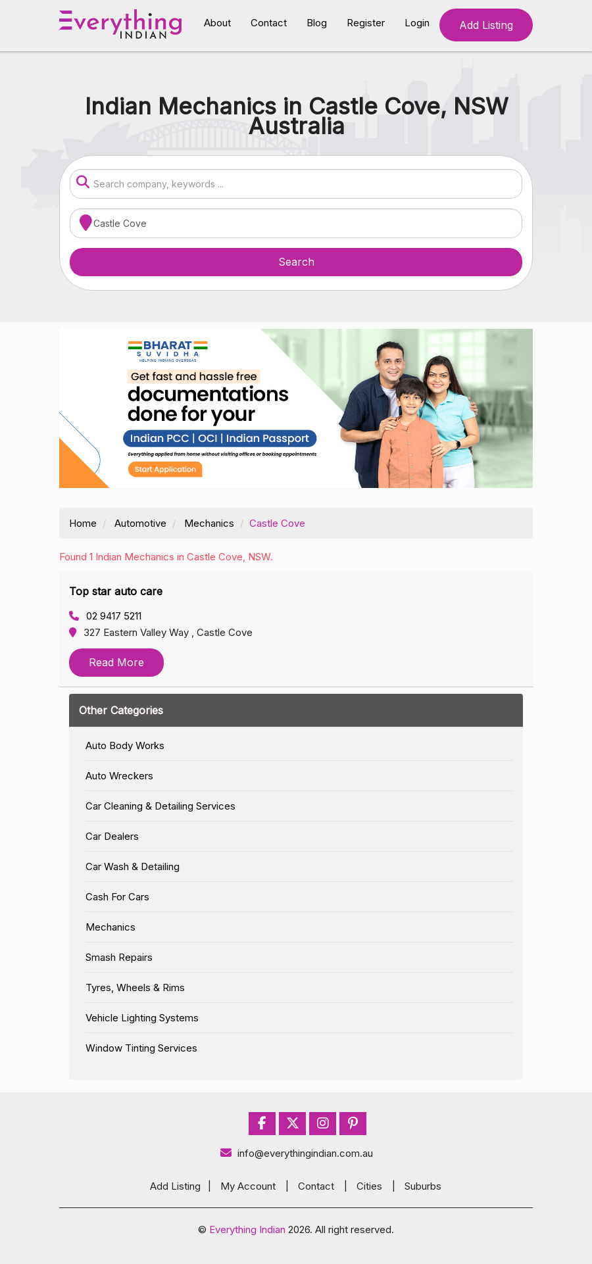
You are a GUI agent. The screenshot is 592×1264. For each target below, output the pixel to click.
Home (83, 523)
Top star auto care (115, 591)
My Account (248, 1186)
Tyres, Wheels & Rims (135, 987)
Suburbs (423, 1186)
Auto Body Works (125, 745)
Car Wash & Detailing (133, 866)
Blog (317, 22)
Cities (369, 1186)
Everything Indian (247, 1229)
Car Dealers (112, 836)
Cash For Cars (117, 896)
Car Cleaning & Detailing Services (160, 806)
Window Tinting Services (141, 1048)
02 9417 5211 (105, 616)
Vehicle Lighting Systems (142, 1017)
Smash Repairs (119, 957)
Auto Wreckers (119, 775)
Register (366, 22)
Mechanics (209, 523)
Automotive (140, 523)
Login (417, 22)
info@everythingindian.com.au (296, 1153)
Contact (269, 22)
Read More (116, 662)
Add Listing (486, 25)
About (217, 22)
